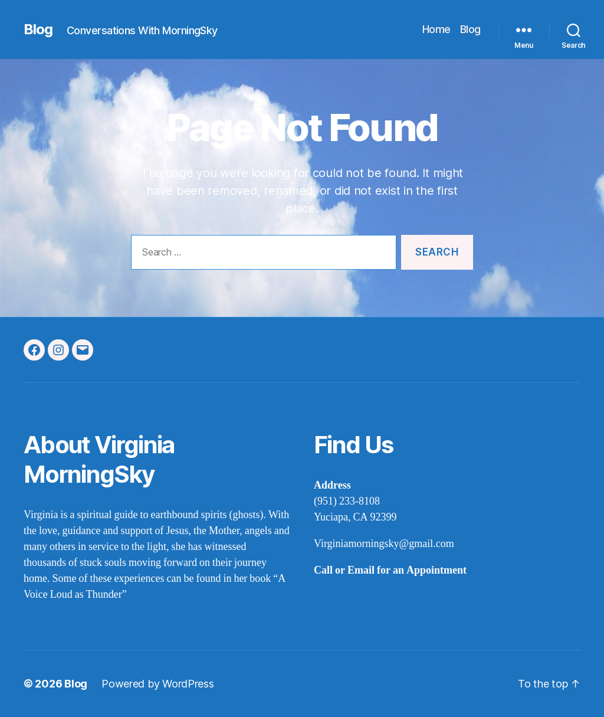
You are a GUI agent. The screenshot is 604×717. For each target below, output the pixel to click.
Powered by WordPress (157, 683)
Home (436, 29)
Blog (38, 29)
